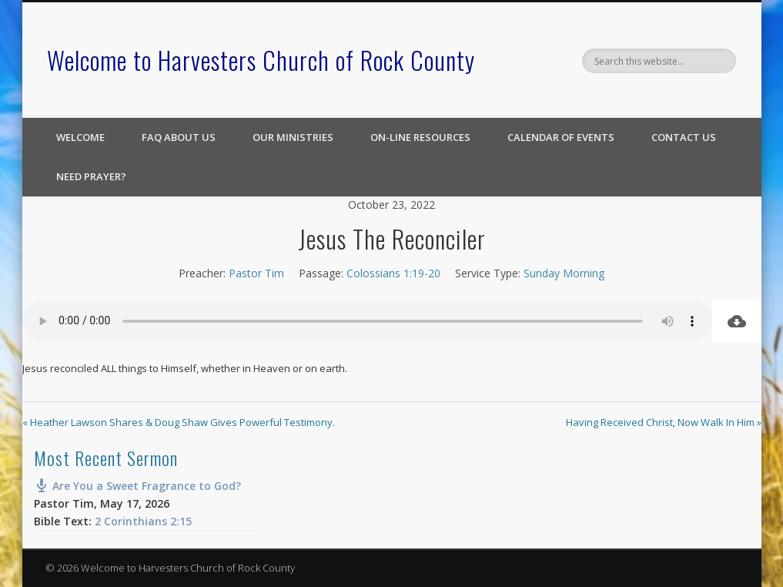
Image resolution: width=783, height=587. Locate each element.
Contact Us (683, 137)
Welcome (80, 137)
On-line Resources (420, 137)
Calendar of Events (560, 137)
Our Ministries (293, 137)
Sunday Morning (564, 273)
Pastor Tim (256, 273)
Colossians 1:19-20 (393, 273)
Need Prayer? (91, 176)
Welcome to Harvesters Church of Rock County (261, 60)
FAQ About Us (179, 137)
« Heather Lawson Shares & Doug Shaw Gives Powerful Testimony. (178, 422)
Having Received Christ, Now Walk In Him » (663, 422)
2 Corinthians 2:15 (143, 521)
